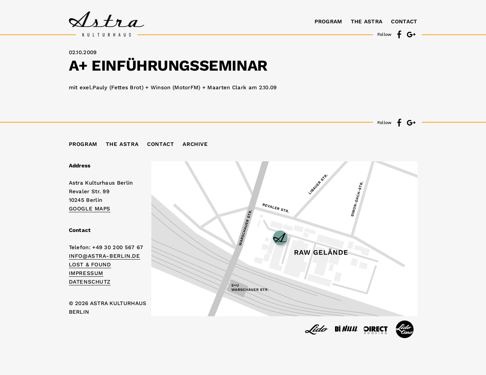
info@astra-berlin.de (104, 256)
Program (328, 21)
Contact (404, 21)
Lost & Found (90, 264)
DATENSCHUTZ (90, 282)
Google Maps (90, 208)
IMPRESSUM (86, 273)
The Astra (367, 21)
